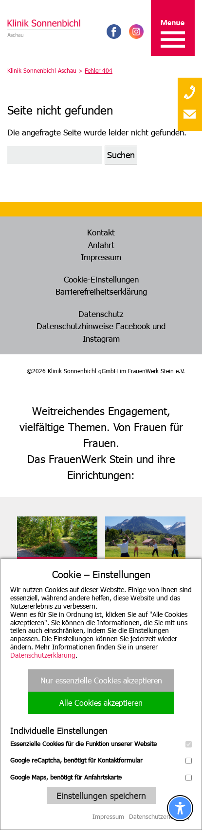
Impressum (101, 256)
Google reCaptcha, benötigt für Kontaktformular (101, 760)
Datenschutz (101, 313)
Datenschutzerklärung (42, 655)
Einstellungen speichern (101, 795)
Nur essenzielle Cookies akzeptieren (101, 680)
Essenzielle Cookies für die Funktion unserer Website (101, 743)
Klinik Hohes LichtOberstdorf (134, 571)
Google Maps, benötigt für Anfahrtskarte (101, 777)
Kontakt (101, 232)
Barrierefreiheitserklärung (101, 291)
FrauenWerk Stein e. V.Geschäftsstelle (54, 571)
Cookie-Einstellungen (101, 279)
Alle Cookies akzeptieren (101, 702)
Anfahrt (101, 244)
